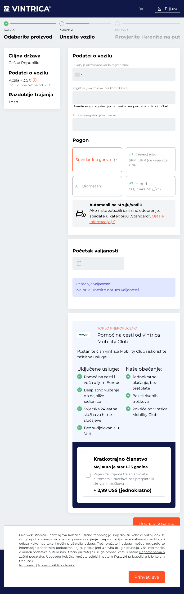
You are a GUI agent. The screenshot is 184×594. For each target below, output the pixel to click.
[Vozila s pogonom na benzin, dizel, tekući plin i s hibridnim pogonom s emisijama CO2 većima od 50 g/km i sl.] (114, 160)
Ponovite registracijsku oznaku (94, 115)
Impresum (27, 565)
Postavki (120, 556)
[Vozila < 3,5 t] (34, 80)
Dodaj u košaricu (157, 523)
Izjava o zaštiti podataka (56, 565)
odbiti (93, 556)
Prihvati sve (146, 577)
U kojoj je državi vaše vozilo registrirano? (100, 65)
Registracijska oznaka (100, 88)
